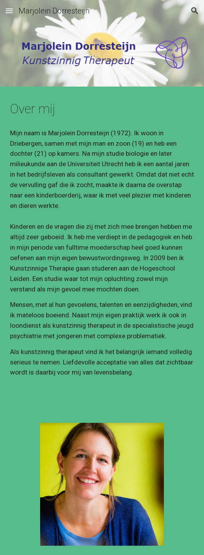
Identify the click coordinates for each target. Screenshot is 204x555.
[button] (9, 10)
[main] (102, 109)
